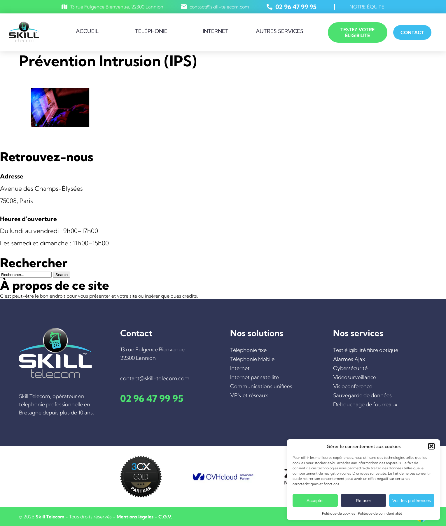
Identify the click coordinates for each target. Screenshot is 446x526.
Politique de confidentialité (380, 513)
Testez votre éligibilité (357, 32)
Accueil (87, 31)
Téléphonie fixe (248, 350)
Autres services (279, 31)
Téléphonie (151, 31)
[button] (431, 446)
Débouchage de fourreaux (365, 404)
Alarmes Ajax (349, 359)
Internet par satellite (254, 377)
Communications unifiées (261, 386)
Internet (215, 31)
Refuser (363, 500)
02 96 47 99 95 (295, 7)
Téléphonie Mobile (252, 359)
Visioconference (352, 386)
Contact (412, 32)
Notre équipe (366, 7)
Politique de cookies (338, 513)
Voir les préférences (411, 500)
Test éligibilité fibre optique (365, 350)
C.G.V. (165, 517)
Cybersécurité (350, 368)
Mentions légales (135, 517)
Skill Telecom (50, 517)
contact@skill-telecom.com (219, 7)
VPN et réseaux (249, 395)
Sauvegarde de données (362, 395)
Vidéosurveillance (354, 377)
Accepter (315, 500)
